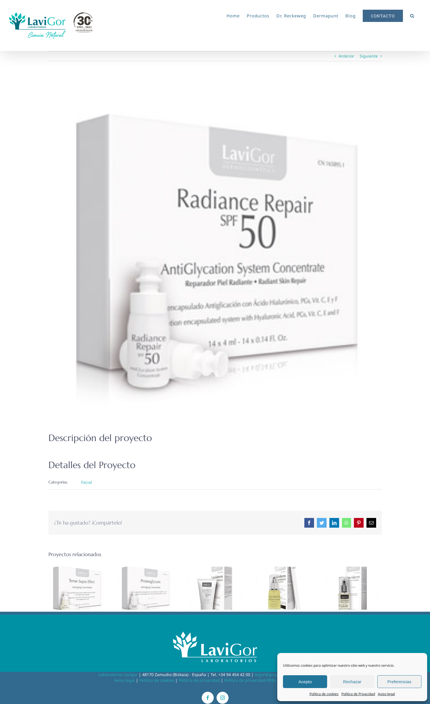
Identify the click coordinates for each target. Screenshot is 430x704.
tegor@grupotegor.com (277, 674)
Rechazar (352, 681)
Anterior (346, 56)
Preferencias (399, 681)
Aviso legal (386, 693)
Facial (86, 482)
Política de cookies (324, 693)
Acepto (305, 681)
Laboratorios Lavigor (118, 674)
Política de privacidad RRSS (250, 680)
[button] (412, 15)
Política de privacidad (199, 680)
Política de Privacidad (358, 693)
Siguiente (369, 56)
